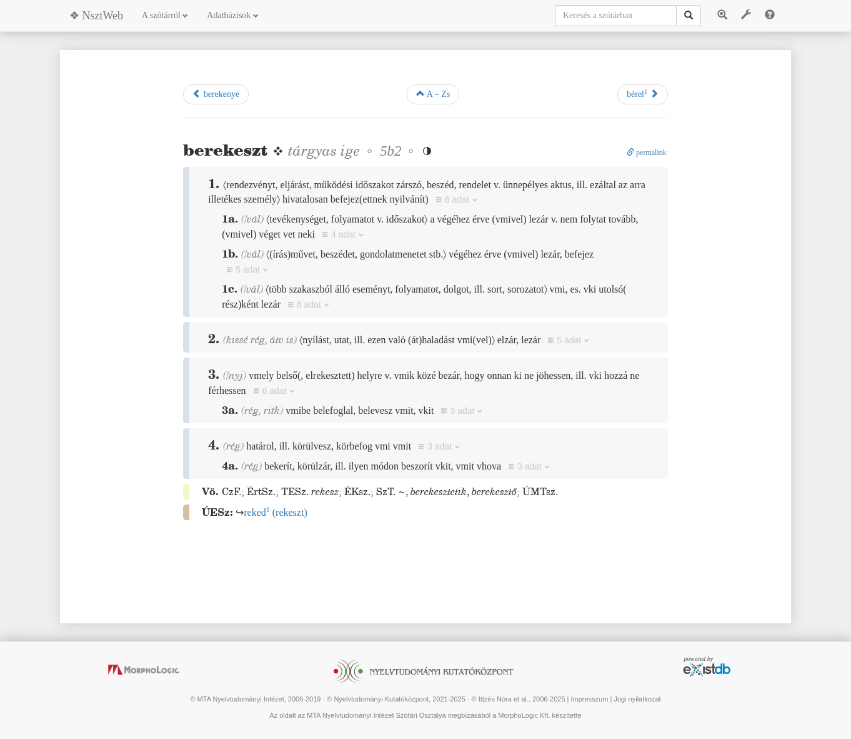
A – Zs (433, 94)
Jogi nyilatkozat (637, 699)
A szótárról (165, 15)
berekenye (215, 94)
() (275, 512)
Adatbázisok (232, 15)
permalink (647, 152)
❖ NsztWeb (96, 15)
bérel (643, 93)
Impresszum (589, 699)
